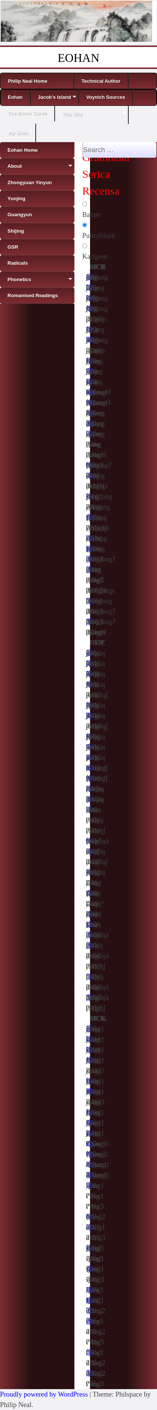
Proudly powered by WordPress (44, 1394)
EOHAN (78, 57)
